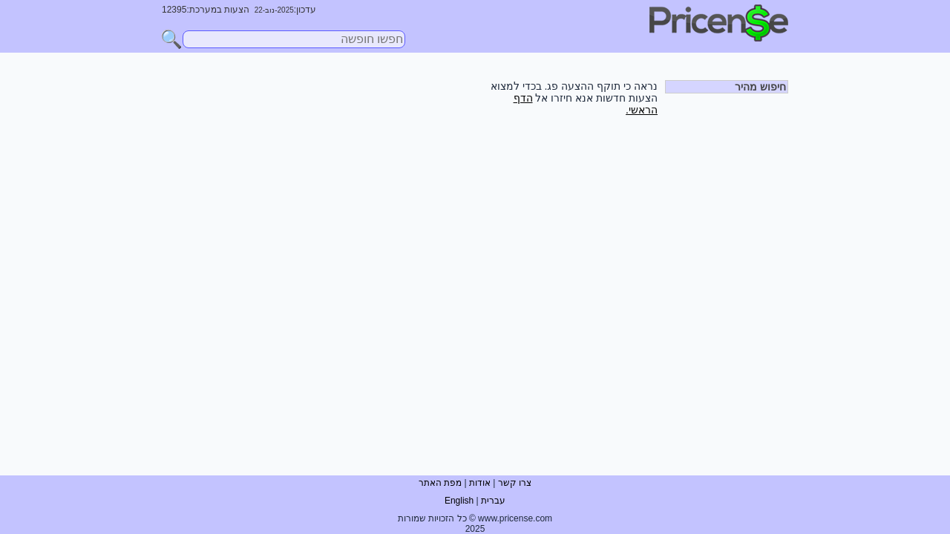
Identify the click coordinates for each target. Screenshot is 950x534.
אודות (480, 483)
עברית (493, 500)
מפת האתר (440, 483)
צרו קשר (514, 483)
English (459, 500)
